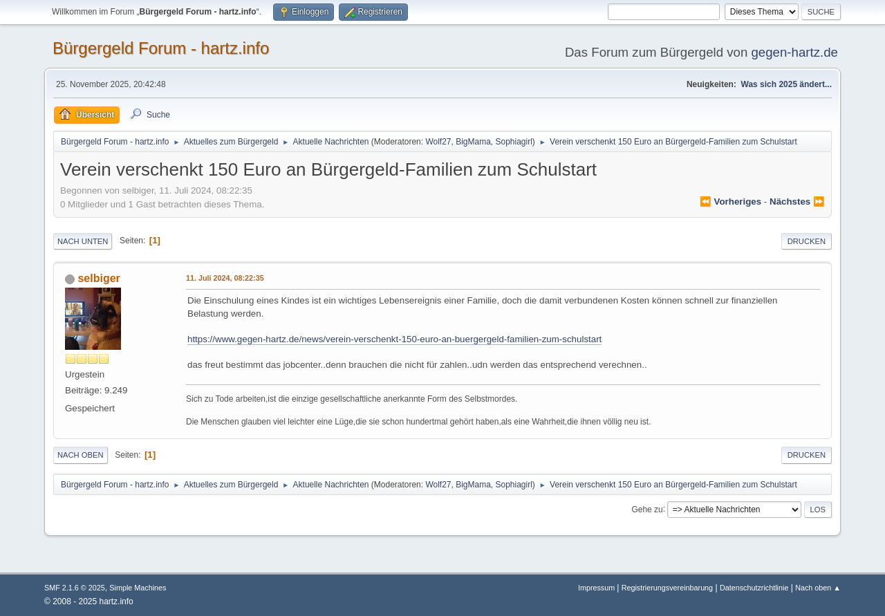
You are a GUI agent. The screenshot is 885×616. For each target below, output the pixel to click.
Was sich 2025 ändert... (786, 84)
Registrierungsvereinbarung (667, 588)
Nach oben (80, 455)
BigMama (473, 142)
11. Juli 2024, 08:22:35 (225, 278)
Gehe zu (646, 509)
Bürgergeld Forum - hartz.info (161, 48)
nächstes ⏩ (797, 201)
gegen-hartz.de (794, 52)
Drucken (807, 241)
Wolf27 (438, 142)
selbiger (98, 278)
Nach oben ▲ (818, 588)
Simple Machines (137, 588)
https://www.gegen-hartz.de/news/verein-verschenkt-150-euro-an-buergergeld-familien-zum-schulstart (394, 339)
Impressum (597, 588)
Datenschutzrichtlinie (754, 588)
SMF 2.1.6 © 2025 (74, 588)
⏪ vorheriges (730, 201)
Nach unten (82, 241)
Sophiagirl (514, 142)
